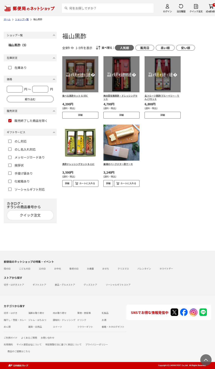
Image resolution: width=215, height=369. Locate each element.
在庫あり (17, 67)
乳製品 (105, 312)
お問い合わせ (47, 337)
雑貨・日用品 (35, 326)
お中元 (57, 268)
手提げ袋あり (20, 173)
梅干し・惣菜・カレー (15, 319)
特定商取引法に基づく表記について (63, 344)
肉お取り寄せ (59, 312)
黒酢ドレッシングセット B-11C (78, 164)
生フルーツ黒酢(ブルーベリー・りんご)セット (162, 97)
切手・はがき (10, 312)
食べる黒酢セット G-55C (75, 95)
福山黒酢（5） (18, 45)
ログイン (167, 11)
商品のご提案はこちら (19, 351)
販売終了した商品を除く (28, 120)
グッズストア (90, 284)
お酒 (104, 319)
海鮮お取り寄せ (36, 312)
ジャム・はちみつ (37, 319)
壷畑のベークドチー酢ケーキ (118, 164)
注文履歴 (181, 11)
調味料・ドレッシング (64, 319)
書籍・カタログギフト (113, 326)
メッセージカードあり (26, 157)
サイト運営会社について (29, 344)
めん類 (7, 326)
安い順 (185, 47)
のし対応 (17, 141)
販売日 (144, 47)
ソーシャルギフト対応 (26, 189)
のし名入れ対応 (22, 149)
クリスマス (123, 268)
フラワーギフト (85, 326)
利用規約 (8, 344)
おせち (105, 268)
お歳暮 (90, 268)
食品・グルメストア (65, 284)
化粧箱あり (19, 181)
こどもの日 (24, 268)
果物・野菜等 (84, 312)
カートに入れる (87, 183)
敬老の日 (74, 268)
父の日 (42, 268)
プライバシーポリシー (96, 344)
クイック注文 (196, 11)
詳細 (80, 114)
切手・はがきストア (14, 284)
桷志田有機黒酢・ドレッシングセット (120, 97)
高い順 (165, 47)
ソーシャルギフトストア (118, 284)
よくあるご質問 (29, 337)
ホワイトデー (166, 268)
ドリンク (81, 319)
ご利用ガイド (10, 337)
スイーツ (57, 326)
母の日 (7, 268)
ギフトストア (39, 284)
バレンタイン (144, 268)
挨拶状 (16, 165)
